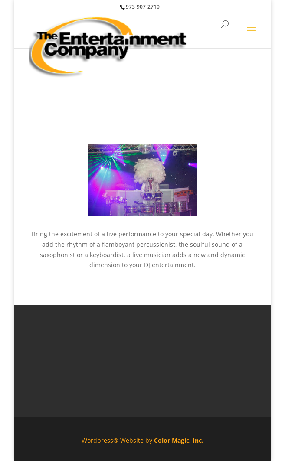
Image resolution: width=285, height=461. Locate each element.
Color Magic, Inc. (178, 440)
